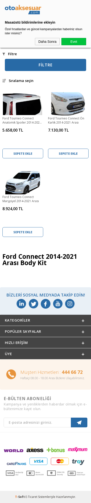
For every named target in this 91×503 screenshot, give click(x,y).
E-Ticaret (31, 497)
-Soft (20, 497)
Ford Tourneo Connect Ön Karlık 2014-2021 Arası (66, 120)
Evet (73, 42)
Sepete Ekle (22, 153)
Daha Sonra (47, 42)
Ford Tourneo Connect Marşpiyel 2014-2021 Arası (20, 199)
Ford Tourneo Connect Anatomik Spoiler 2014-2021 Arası (21, 120)
